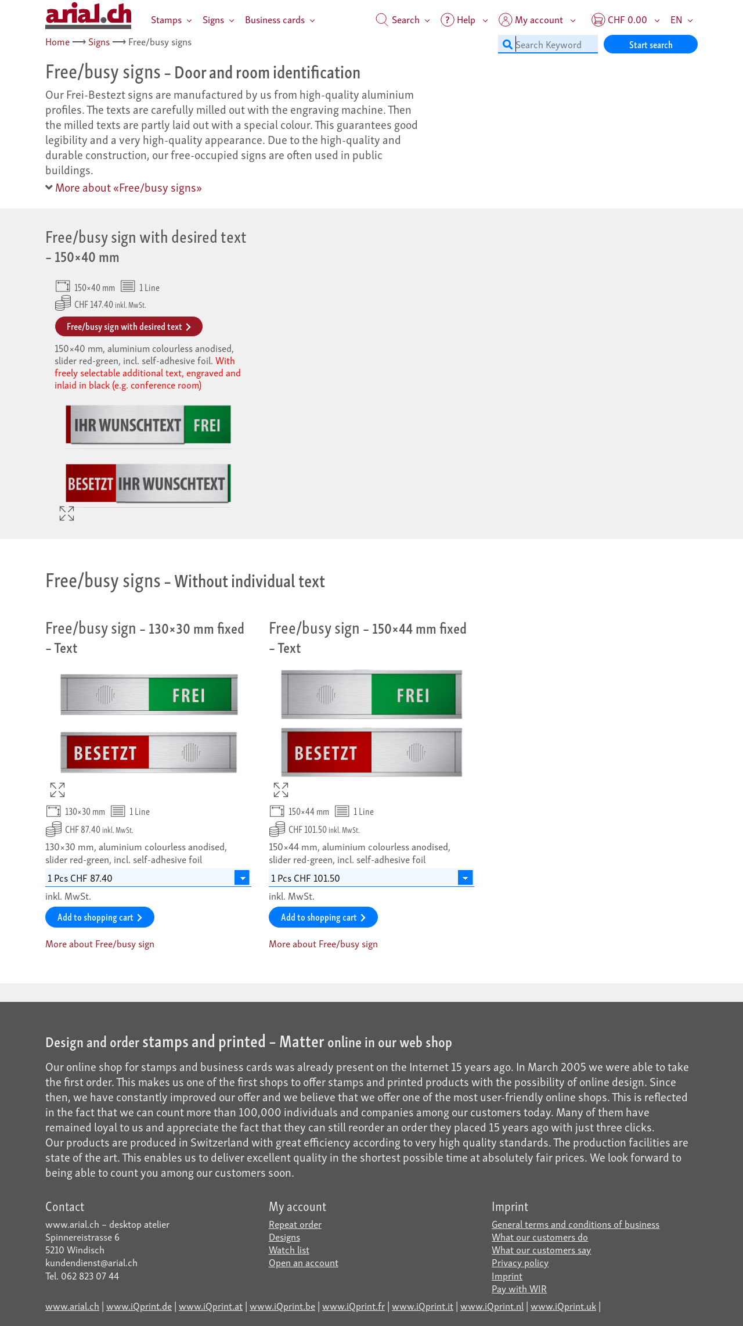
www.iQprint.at (211, 1305)
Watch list (289, 1249)
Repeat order (295, 1223)
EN (676, 19)
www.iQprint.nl (492, 1305)
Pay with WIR (519, 1288)
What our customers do (540, 1236)
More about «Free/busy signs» (123, 186)
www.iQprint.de (139, 1305)
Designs (284, 1236)
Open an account (303, 1262)
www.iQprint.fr (353, 1305)
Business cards (275, 19)
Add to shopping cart (99, 916)
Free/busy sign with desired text (129, 325)
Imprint (507, 1275)
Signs (213, 19)
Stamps (166, 19)
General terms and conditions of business (575, 1223)
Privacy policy (520, 1262)
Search (398, 19)
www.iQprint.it (422, 1305)
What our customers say (541, 1249)
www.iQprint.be (282, 1305)
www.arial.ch (72, 1305)
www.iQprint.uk (563, 1305)
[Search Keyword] (548, 44)
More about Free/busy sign (99, 943)
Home (57, 41)
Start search (651, 44)
